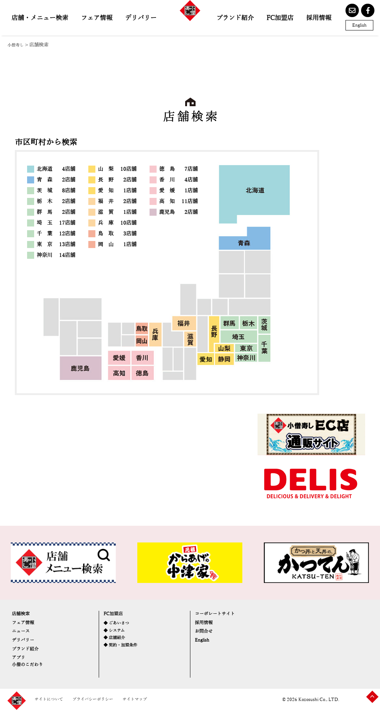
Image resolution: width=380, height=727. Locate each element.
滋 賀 (117, 212)
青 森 (56, 179)
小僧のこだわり (34, 685)
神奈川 (56, 255)
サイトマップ (157, 715)
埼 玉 (56, 222)
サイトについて (53, 715)
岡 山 (117, 244)
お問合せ (207, 639)
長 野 (117, 179)
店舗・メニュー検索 (40, 18)
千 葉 (56, 233)
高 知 (178, 201)
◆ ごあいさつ (120, 627)
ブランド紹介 (235, 18)
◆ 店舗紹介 (117, 646)
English (359, 25)
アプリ (21, 675)
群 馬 (56, 212)
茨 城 (56, 190)
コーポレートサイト (223, 615)
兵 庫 (117, 222)
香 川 (178, 179)
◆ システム (117, 637)
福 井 (117, 201)
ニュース (24, 639)
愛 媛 (178, 190)
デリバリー (141, 18)
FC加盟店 (280, 18)
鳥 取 (117, 233)
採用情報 (318, 18)
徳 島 (178, 169)
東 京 (56, 244)
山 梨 (117, 169)
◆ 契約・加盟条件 (125, 655)
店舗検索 (24, 615)
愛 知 (117, 190)
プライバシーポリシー (106, 715)
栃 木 (56, 201)
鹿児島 (178, 212)
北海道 (56, 169)
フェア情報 (96, 18)
